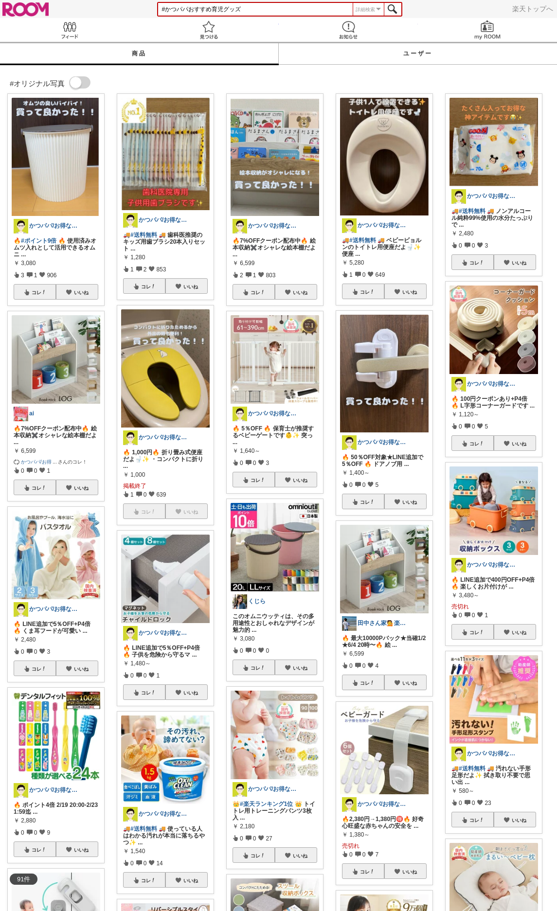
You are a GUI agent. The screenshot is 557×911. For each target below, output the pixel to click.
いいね (81, 292)
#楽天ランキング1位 (266, 804)
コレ (39, 292)
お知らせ (348, 30)
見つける (208, 30)
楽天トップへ (532, 9)
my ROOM (487, 30)
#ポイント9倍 (38, 240)
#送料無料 (143, 235)
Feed (69, 30)
